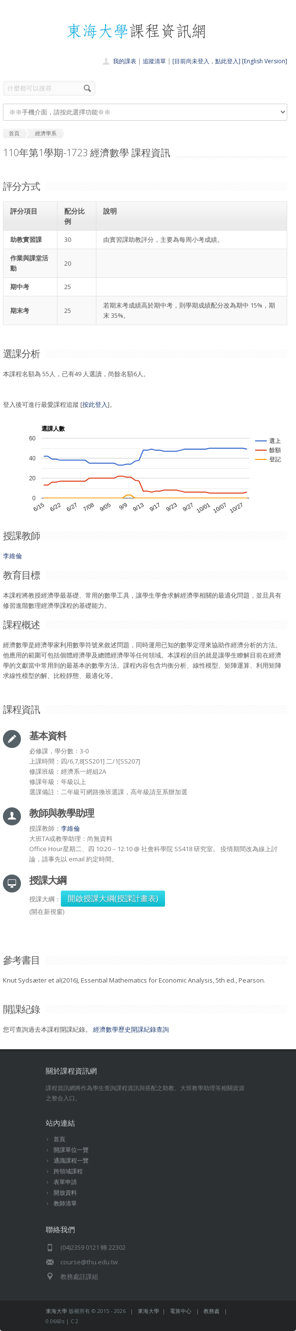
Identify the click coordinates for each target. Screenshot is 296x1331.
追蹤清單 (154, 61)
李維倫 (12, 555)
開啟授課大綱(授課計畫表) (113, 898)
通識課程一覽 (71, 1160)
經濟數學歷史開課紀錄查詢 (131, 1029)
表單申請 (65, 1182)
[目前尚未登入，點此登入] (206, 61)
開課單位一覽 (71, 1150)
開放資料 (65, 1192)
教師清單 (65, 1203)
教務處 (212, 1310)
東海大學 (56, 1310)
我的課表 (124, 61)
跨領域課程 (68, 1171)
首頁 (59, 1139)
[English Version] (264, 61)
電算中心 (180, 1310)
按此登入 (95, 404)
